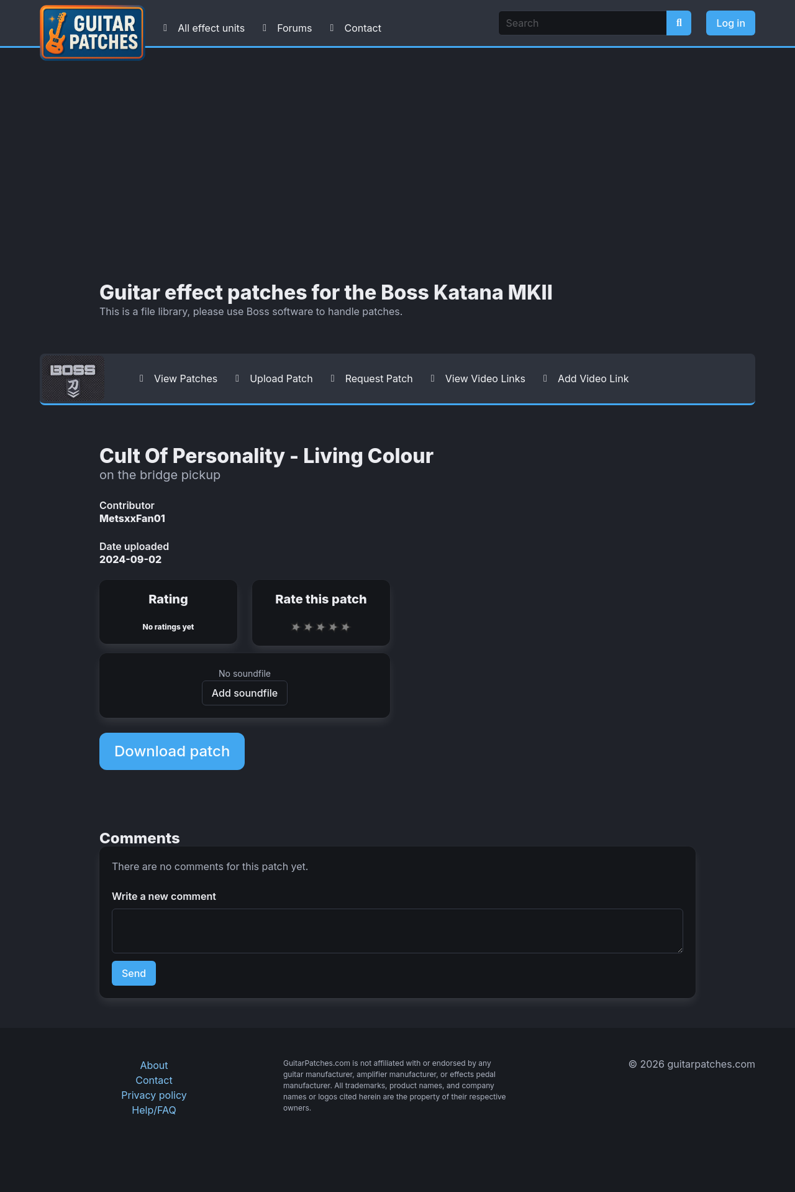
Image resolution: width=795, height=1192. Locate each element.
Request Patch (369, 378)
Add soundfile (245, 693)
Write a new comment (164, 896)
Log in (730, 23)
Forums (284, 28)
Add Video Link (583, 378)
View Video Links (475, 378)
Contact (352, 28)
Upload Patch (271, 378)
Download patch (172, 751)
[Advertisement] (397, 165)
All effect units (201, 28)
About (154, 1065)
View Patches (175, 378)
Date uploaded (134, 546)
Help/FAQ (154, 1110)
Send (134, 973)
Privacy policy (153, 1095)
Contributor (127, 505)
